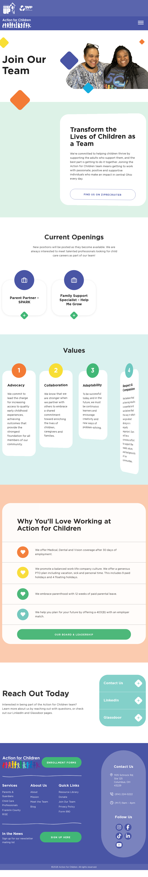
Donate (63, 797)
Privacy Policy (67, 806)
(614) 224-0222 (124, 794)
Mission (34, 797)
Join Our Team (67, 801)
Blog (33, 806)
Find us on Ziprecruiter (102, 195)
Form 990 (64, 811)
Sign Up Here (61, 837)
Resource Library (68, 792)
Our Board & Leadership (74, 635)
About (34, 792)
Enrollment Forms (61, 763)
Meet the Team (39, 801)
